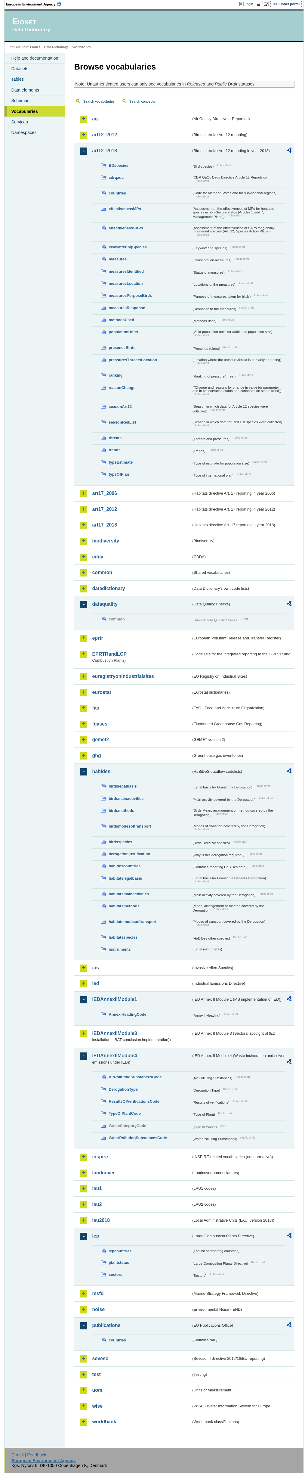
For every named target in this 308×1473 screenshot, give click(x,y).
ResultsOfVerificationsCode (134, 1101)
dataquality (104, 604)
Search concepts (142, 101)
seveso (100, 1358)
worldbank (104, 1421)
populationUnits (123, 332)
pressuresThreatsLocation (133, 360)
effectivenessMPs (125, 209)
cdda (97, 556)
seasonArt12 (120, 406)
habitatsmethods (124, 906)
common (102, 572)
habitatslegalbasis (125, 878)
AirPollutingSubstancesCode (135, 1077)
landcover (103, 1172)
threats (115, 438)
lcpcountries (120, 1251)
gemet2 (100, 739)
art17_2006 (104, 493)
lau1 (97, 1188)
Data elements (25, 90)
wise (97, 1406)
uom (97, 1390)
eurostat (101, 692)
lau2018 (101, 1220)
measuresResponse (127, 308)
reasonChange (122, 387)
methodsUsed (121, 320)
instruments (120, 949)
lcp (95, 1235)
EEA (35, 4)
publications (106, 1325)
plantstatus (119, 1262)
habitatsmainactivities (129, 894)
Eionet (35, 47)
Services (19, 122)
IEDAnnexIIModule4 (114, 1055)
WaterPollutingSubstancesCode (138, 1138)
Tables (17, 79)
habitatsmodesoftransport (132, 921)
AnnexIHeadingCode (127, 1014)
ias (95, 967)
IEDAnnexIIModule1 (114, 999)
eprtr (97, 638)
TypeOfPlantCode (124, 1113)
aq (95, 118)
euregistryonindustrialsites (123, 676)
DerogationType (123, 1089)
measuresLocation (126, 283)
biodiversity (105, 540)
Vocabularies (24, 111)
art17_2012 (104, 509)
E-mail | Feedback (28, 1455)
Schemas (20, 100)
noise (98, 1309)
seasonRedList (122, 422)
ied (95, 983)
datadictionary (108, 588)
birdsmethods (121, 810)
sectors (115, 1274)
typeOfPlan (119, 474)
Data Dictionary (56, 47)
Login (249, 4)
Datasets (19, 68)
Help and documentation (34, 58)
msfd (97, 1293)
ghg (96, 755)
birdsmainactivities (126, 798)
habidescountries (124, 866)
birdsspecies (120, 842)
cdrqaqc (116, 177)
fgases (99, 723)
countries (117, 193)
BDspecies (118, 165)
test (96, 1374)
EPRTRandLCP (109, 654)
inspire (100, 1156)
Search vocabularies (98, 101)
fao (95, 707)
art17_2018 (104, 524)
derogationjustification (129, 854)
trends (114, 450)
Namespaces (23, 132)
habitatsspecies (123, 937)
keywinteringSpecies (128, 247)
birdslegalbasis (123, 786)
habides (101, 771)
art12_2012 (104, 134)
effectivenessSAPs (126, 228)
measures (118, 259)
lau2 (97, 1204)
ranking (115, 375)
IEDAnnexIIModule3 (114, 1033)
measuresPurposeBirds (130, 295)
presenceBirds (122, 347)
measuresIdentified (126, 271)
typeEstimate (121, 462)
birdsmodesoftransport (130, 826)
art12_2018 (104, 150)
